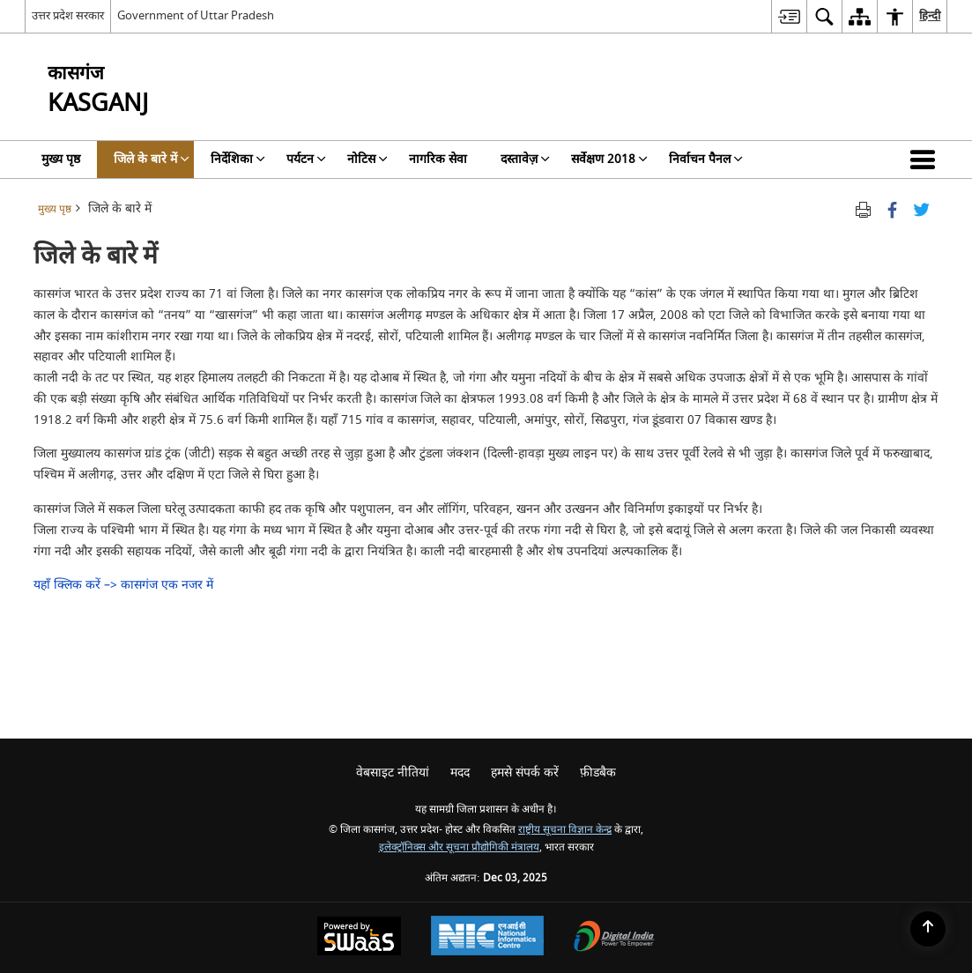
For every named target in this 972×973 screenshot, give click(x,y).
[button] (926, 159)
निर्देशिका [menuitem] (238, 159)
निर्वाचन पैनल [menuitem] (706, 159)
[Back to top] (928, 929)
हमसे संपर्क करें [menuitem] (525, 772)
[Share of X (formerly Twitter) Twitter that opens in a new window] (921, 209)
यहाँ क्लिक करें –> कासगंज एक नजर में (123, 585)
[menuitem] (788, 16)
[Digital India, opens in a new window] (614, 938)
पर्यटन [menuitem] (306, 159)
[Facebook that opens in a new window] (892, 209)
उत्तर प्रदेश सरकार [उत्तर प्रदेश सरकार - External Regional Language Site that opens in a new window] (68, 15)
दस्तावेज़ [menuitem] (525, 159)
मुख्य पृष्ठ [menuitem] (60, 159)
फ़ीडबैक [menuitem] (598, 772)
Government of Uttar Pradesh (195, 15)
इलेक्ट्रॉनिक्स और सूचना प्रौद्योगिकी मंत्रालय (459, 847)
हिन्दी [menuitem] (929, 15)
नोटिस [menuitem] (367, 159)
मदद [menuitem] (460, 772)
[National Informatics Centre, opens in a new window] (487, 937)
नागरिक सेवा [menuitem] (438, 159)
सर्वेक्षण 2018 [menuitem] (609, 159)
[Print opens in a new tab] (863, 209)
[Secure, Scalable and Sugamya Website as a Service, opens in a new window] (359, 938)
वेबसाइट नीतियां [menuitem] (392, 772)
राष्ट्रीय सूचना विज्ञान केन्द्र (565, 829)
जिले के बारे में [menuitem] (151, 159)
